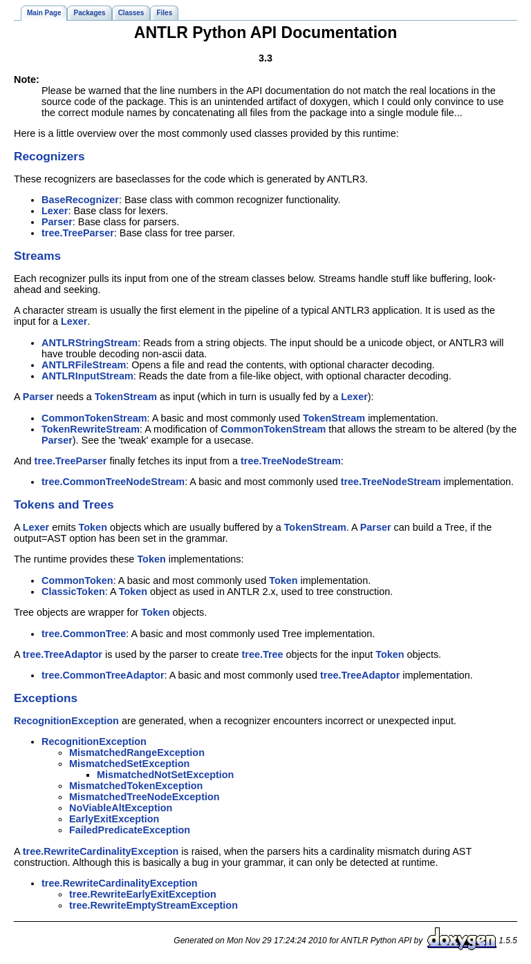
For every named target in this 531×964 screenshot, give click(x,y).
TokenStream (126, 396)
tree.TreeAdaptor (62, 654)
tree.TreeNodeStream (291, 460)
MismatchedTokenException (136, 785)
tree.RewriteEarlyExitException (142, 894)
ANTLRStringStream (89, 342)
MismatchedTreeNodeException (144, 796)
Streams (37, 256)
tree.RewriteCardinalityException (101, 851)
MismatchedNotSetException (165, 774)
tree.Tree (262, 654)
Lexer (54, 210)
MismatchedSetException (129, 763)
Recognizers (49, 156)
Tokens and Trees (64, 504)
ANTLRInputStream (87, 375)
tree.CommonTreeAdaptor (103, 675)
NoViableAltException (120, 807)
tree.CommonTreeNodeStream (113, 481)
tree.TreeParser (77, 232)
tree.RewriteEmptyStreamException (153, 905)
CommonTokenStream (94, 418)
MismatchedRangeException (137, 752)
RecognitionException (66, 720)
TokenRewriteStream (90, 429)
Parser (57, 221)
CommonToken (77, 580)
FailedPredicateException (129, 829)
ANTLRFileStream (83, 364)
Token (93, 527)
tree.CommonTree (83, 633)
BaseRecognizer (80, 199)
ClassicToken (73, 591)
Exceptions (45, 698)
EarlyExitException (114, 818)
